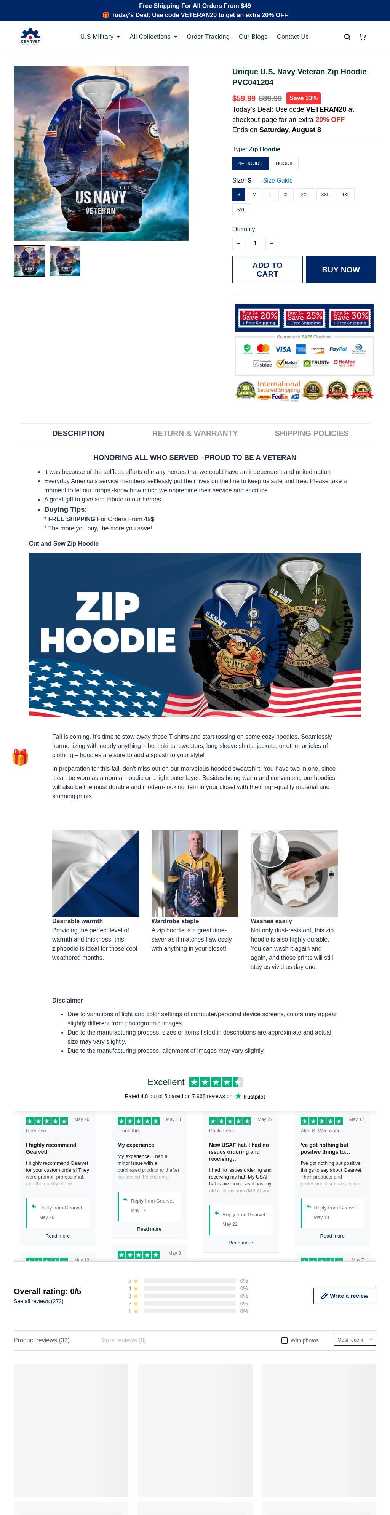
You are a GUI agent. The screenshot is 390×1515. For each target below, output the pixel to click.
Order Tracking (208, 37)
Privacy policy (219, 1384)
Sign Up (359, 1449)
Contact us (121, 1397)
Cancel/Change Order (137, 1436)
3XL (325, 194)
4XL (346, 194)
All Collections (153, 37)
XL (286, 194)
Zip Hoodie (265, 149)
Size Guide (278, 180)
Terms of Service (223, 1397)
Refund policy (219, 1423)
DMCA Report (288, 1480)
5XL (241, 210)
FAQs (115, 1410)
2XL (305, 194)
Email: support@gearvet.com (53, 1439)
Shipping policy (221, 1410)
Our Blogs (253, 37)
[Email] (318, 1449)
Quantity (243, 229)
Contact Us (293, 37)
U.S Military (100, 37)
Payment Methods (132, 1423)
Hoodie (285, 163)
